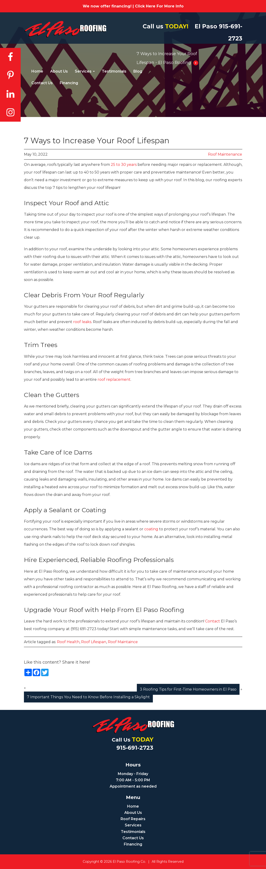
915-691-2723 (134, 747)
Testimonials (114, 71)
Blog (137, 71)
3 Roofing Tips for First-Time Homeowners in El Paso (188, 689)
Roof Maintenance (225, 154)
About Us (59, 71)
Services (85, 71)
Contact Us (42, 83)
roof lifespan (93, 642)
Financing (69, 83)
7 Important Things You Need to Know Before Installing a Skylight (88, 697)
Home (37, 71)
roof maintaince (123, 642)
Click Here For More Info (159, 6)
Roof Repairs (133, 819)
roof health (68, 642)
